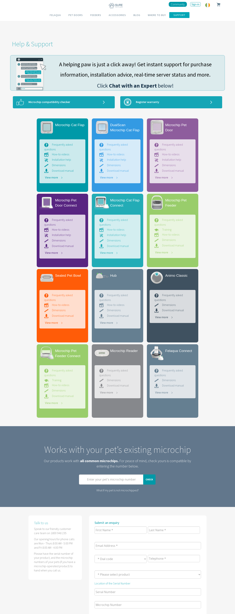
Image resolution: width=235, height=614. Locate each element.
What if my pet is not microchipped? (117, 490)
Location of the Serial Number (112, 583)
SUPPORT (179, 15)
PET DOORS (75, 15)
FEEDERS (95, 15)
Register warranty (147, 102)
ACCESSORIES (117, 15)
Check (149, 479)
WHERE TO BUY (157, 15)
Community (178, 4)
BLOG (136, 15)
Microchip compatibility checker (49, 102)
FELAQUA (55, 15)
